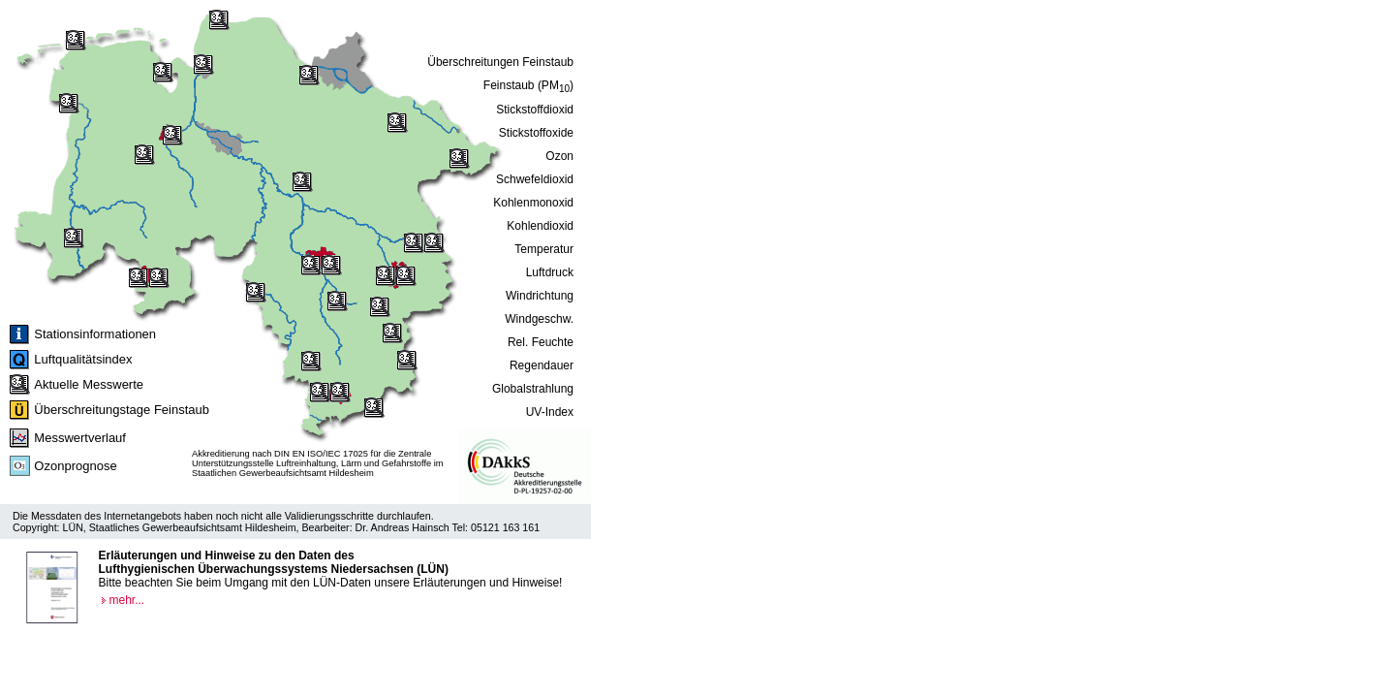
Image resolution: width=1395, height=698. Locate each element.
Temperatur (544, 249)
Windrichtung (540, 295)
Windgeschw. (539, 319)
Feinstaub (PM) (528, 86)
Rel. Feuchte (541, 342)
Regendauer (542, 365)
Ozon (559, 156)
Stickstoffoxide (536, 133)
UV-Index (550, 412)
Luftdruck (550, 272)
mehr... (127, 600)
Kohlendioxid (540, 226)
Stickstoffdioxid (535, 109)
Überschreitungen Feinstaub (500, 62)
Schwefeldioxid (535, 179)
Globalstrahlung (533, 389)
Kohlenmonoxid (533, 202)
